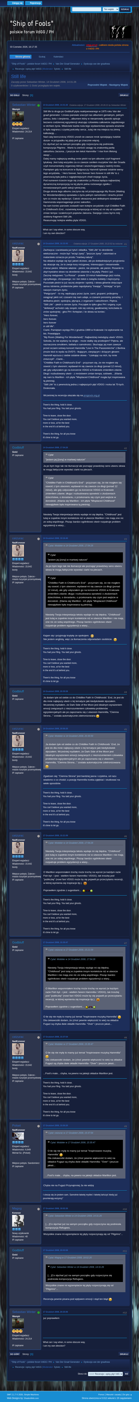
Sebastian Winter (23, 105)
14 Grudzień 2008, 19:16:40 (55, 538)
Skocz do (82, 1374)
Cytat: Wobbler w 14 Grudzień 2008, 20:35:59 (70, 736)
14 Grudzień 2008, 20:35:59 (55, 691)
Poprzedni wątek (97, 84)
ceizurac (18, 243)
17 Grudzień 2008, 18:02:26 (55, 1208)
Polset (16, 1125)
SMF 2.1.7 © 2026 (15, 1394)
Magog (17, 1208)
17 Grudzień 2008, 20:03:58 (55, 1250)
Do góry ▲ (127, 1394)
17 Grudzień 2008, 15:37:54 (55, 1037)
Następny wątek (118, 84)
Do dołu (14, 95)
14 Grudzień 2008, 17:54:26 (55, 447)
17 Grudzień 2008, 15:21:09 (55, 835)
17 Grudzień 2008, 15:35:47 (55, 942)
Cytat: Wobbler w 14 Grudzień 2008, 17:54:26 (70, 545)
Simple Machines (31, 1394)
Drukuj (124, 95)
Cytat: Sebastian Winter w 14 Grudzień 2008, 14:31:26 (75, 1216)
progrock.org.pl (92, 395)
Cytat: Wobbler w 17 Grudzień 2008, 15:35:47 (70, 1044)
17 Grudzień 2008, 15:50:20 (55, 1125)
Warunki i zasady (113, 1394)
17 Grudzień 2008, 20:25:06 (55, 1312)
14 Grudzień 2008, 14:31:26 (55, 105)
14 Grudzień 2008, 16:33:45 (55, 243)
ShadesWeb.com (31, 1398)
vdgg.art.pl (91, 45)
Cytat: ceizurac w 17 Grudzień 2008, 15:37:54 (70, 1133)
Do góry (15, 1354)
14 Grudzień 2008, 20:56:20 (55, 728)
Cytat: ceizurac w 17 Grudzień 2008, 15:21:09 (70, 950)
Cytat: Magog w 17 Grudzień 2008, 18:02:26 (70, 1257)
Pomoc (101, 1394)
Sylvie (57, 69)
